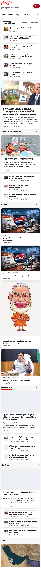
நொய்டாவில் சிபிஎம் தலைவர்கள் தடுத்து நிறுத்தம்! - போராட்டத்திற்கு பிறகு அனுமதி (19, 417)
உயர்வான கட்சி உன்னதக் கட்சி (15, 276)
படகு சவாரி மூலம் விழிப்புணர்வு (18, 159)
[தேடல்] (33, 15)
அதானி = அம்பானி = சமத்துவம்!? (16, 380)
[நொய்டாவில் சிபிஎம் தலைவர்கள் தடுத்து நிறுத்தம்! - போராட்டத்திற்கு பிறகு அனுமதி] (20, 402)
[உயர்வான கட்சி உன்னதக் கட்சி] (20, 258)
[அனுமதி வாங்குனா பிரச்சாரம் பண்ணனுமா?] (20, 220)
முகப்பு (4, 15)
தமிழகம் (18, 15)
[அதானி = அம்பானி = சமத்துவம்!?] (20, 362)
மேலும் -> (36, 131)
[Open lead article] (20, 93)
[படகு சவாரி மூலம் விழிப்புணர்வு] (20, 146)
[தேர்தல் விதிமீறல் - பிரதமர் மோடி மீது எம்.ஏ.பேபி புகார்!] (20, 479)
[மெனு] (38, 15)
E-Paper (36, 6)
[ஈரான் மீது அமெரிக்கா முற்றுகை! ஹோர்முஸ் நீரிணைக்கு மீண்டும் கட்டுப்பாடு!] (20, 555)
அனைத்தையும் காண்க (30, 22)
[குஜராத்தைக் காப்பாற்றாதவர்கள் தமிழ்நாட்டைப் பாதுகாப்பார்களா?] (20, 309)
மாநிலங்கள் (28, 15)
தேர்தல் (11, 15)
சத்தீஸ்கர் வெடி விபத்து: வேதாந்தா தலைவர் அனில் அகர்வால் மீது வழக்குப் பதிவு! (20, 111)
